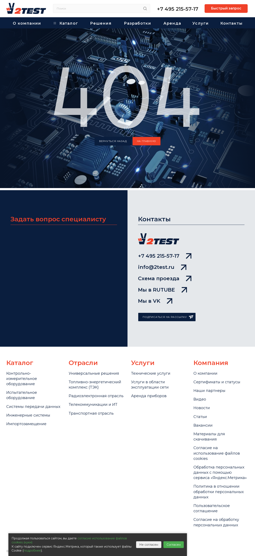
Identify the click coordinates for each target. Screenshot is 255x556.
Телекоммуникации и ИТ (93, 404)
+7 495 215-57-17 (177, 9)
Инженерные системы (28, 415)
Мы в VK (155, 301)
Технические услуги (150, 373)
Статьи (200, 416)
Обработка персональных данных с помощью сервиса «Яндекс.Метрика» (220, 472)
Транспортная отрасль (91, 413)
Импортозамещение (26, 424)
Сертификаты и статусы (216, 382)
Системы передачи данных (33, 406)
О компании (205, 373)
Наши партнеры (209, 390)
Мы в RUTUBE (162, 290)
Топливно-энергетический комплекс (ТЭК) (95, 385)
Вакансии (203, 425)
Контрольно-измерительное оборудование (21, 378)
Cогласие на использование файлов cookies (216, 453)
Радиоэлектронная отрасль (96, 396)
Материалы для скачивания (209, 437)
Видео (199, 399)
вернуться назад (113, 141)
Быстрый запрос (226, 8)
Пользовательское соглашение (211, 508)
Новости (201, 408)
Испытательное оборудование (21, 395)
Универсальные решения (94, 373)
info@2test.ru (162, 267)
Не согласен (148, 545)
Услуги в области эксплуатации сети (150, 385)
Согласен (174, 545)
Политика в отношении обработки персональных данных (218, 491)
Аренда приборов (149, 396)
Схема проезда (164, 278)
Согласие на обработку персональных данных (216, 522)
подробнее (32, 550)
